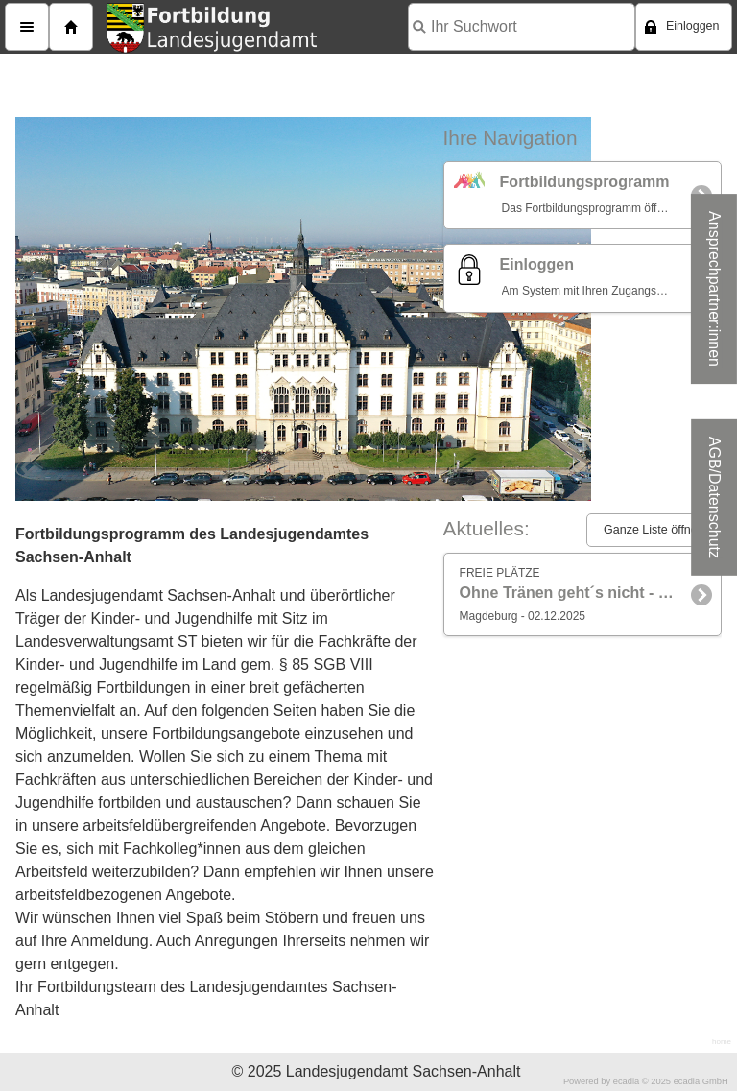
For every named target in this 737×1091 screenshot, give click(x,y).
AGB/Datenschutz (714, 497)
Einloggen (693, 26)
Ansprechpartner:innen (714, 289)
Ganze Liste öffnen (654, 529)
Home (71, 27)
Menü (27, 27)
